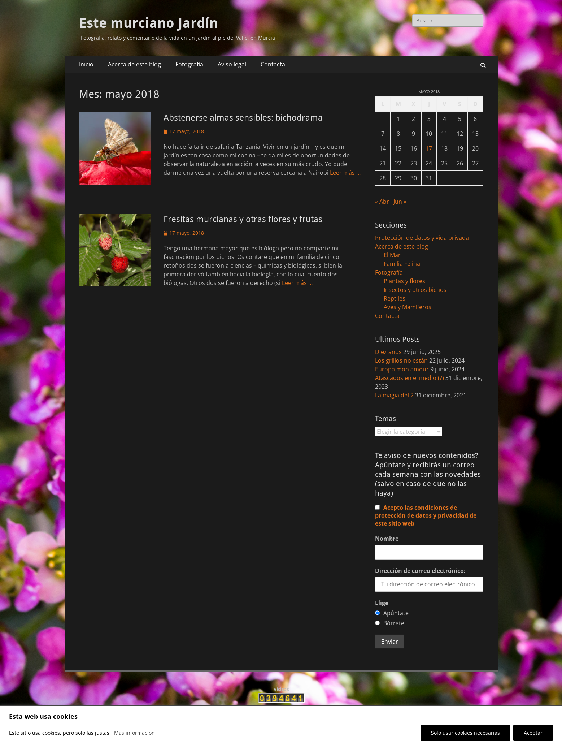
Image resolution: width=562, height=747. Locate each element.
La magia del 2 (394, 395)
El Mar (392, 255)
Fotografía (189, 64)
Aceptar (533, 732)
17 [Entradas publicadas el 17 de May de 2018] (429, 148)
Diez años (388, 352)
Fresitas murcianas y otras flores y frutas (243, 219)
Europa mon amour (402, 369)
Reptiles (394, 298)
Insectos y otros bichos (415, 290)
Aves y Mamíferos (407, 307)
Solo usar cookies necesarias (465, 732)
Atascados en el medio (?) (409, 378)
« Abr (382, 202)
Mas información (134, 732)
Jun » (399, 202)
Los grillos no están (401, 360)
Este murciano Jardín (148, 23)
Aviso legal (232, 64)
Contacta (273, 64)
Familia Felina (402, 264)
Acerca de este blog (134, 64)
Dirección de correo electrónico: (420, 571)
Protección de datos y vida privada (422, 238)
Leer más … (345, 173)
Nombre (386, 539)
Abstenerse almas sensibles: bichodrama (243, 118)
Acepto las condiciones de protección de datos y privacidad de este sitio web (425, 515)
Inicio (86, 64)
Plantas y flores (404, 281)
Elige (381, 603)
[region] (281, 726)
